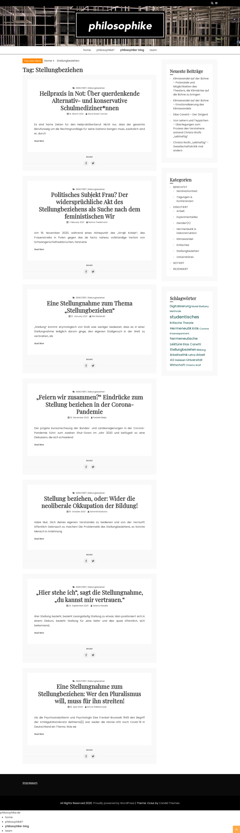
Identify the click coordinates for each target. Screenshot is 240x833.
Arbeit (180, 211)
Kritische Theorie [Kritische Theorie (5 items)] (182, 323)
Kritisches (182, 245)
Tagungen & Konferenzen (184, 199)
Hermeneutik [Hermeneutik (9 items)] (181, 328)
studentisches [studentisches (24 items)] (184, 317)
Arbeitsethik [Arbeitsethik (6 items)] (179, 355)
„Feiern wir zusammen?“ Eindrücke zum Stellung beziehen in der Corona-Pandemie (89, 404)
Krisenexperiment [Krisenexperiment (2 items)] (179, 333)
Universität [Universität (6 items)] (194, 360)
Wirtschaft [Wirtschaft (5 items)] (177, 365)
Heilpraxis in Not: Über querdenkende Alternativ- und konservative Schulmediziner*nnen (89, 100)
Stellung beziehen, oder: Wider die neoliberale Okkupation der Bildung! (89, 501)
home (87, 50)
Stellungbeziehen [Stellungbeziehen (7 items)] (183, 349)
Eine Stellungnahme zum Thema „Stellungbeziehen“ (89, 306)
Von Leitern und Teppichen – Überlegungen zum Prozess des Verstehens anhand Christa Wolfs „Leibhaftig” (190, 128)
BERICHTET (180, 187)
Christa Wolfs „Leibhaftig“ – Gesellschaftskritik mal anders (190, 146)
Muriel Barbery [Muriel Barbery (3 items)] (200, 306)
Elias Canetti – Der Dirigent (190, 114)
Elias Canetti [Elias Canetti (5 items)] (192, 344)
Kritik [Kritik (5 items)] (195, 329)
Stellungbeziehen (96, 88)
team (153, 50)
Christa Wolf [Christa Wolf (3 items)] (193, 365)
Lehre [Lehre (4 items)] (192, 355)
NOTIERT (178, 263)
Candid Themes (169, 803)
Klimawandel (184, 239)
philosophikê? (105, 50)
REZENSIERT (180, 269)
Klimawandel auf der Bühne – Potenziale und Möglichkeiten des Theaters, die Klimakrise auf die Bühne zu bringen (191, 86)
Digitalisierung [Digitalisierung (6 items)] (180, 306)
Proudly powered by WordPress (114, 803)
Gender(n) (183, 223)
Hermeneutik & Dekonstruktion (186, 231)
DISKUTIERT (81, 88)
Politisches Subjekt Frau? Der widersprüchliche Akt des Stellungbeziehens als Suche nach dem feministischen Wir (89, 205)
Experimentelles (187, 217)
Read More (39, 141)
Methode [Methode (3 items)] (175, 311)
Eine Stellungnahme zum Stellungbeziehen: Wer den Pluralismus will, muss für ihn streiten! (89, 693)
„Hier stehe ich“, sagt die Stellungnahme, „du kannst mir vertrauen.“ (89, 595)
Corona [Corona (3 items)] (204, 328)
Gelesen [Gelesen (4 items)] (180, 360)
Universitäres (185, 257)
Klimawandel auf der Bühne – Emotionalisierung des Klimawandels (191, 104)
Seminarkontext (187, 191)
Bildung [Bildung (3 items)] (201, 349)
